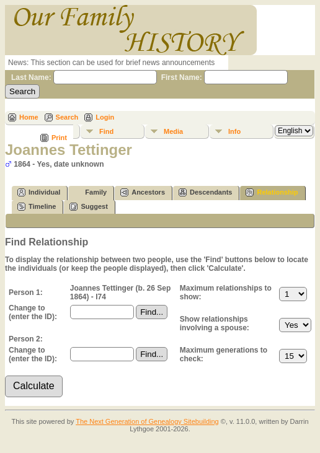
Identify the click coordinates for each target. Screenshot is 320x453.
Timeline (36, 206)
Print (59, 137)
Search (67, 117)
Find (106, 131)
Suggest (88, 206)
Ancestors (142, 192)
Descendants (205, 192)
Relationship (272, 192)
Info (234, 131)
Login (105, 117)
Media (173, 131)
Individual (38, 192)
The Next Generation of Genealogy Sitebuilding (147, 421)
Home (28, 117)
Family (90, 192)
